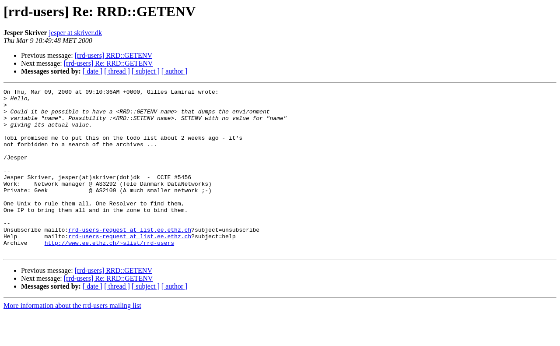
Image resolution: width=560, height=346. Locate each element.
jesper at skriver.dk (75, 32)
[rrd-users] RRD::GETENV (113, 55)
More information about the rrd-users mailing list (72, 338)
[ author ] (174, 71)
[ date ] (92, 71)
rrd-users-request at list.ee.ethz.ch (129, 258)
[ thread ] (117, 71)
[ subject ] (146, 71)
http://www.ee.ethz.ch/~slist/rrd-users (109, 274)
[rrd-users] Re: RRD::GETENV (108, 63)
